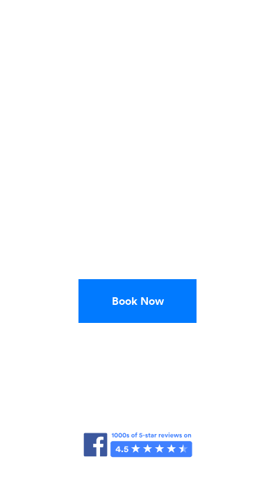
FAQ (137, 467)
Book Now (138, 300)
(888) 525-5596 (137, 345)
